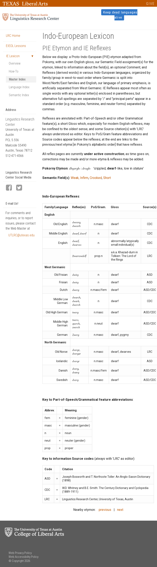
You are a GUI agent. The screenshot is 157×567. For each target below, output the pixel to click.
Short (107, 178)
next (120, 510)
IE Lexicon (13, 56)
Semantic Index (19, 95)
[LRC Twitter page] (21, 188)
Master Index (17, 79)
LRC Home (13, 35)
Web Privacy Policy (20, 553)
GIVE (150, 3)
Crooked (96, 178)
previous (105, 510)
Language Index (19, 87)
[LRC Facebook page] (10, 188)
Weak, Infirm (79, 178)
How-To (13, 71)
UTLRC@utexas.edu (21, 235)
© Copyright (16, 561)
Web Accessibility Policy (23, 557)
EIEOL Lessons (16, 46)
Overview (14, 63)
